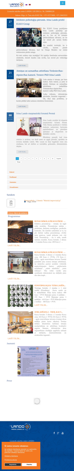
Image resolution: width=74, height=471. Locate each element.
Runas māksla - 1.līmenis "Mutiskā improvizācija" (42, 201)
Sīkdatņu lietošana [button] (11, 456)
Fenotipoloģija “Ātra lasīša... (50, 284)
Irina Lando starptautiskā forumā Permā (35, 111)
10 (52, 158)
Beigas (18, 162)
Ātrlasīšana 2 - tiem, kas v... (48, 310)
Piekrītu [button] (29, 464)
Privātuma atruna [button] (11, 460)
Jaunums (12, 182)
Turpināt (58, 158)
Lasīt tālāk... (22, 65)
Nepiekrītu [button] (12, 464)
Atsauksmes (13, 187)
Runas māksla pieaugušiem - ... (49, 220)
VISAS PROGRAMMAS (18, 212)
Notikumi (12, 177)
